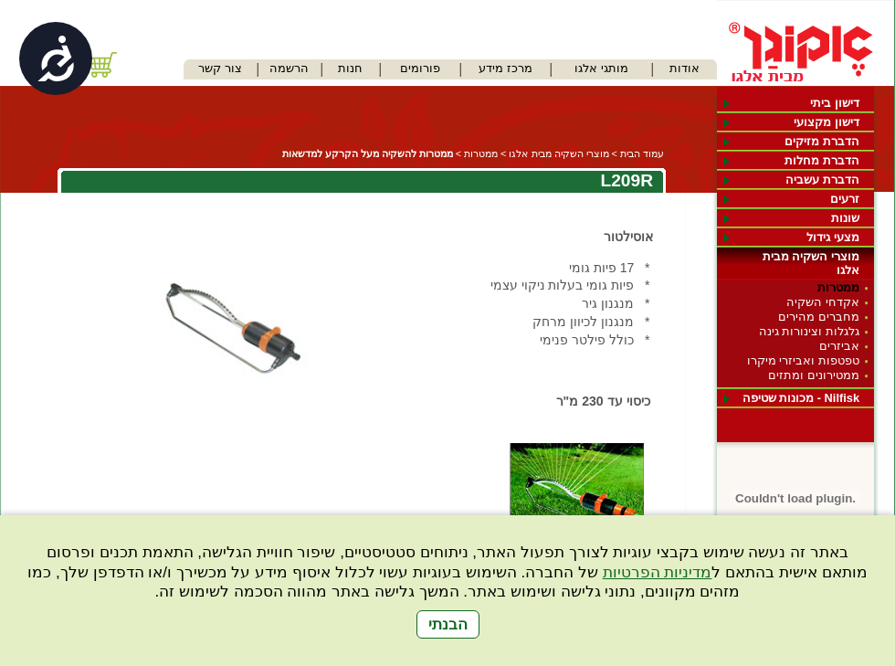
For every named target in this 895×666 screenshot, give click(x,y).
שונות (845, 218)
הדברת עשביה (822, 179)
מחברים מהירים (818, 316)
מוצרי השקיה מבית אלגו (811, 263)
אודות (684, 68)
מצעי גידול (832, 237)
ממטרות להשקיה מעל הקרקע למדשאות (367, 153)
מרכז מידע (505, 68)
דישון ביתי (834, 103)
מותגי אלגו (601, 68)
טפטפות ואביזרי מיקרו (803, 360)
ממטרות (838, 287)
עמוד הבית (642, 153)
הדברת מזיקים (821, 141)
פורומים (420, 68)
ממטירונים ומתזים (813, 375)
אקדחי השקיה (822, 302)
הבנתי (448, 624)
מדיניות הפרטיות (657, 572)
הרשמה (289, 68)
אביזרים (839, 346)
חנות (350, 68)
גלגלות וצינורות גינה (809, 331)
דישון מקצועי (826, 122)
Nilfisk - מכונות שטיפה (800, 398)
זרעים (844, 199)
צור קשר (220, 68)
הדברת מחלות (821, 160)
